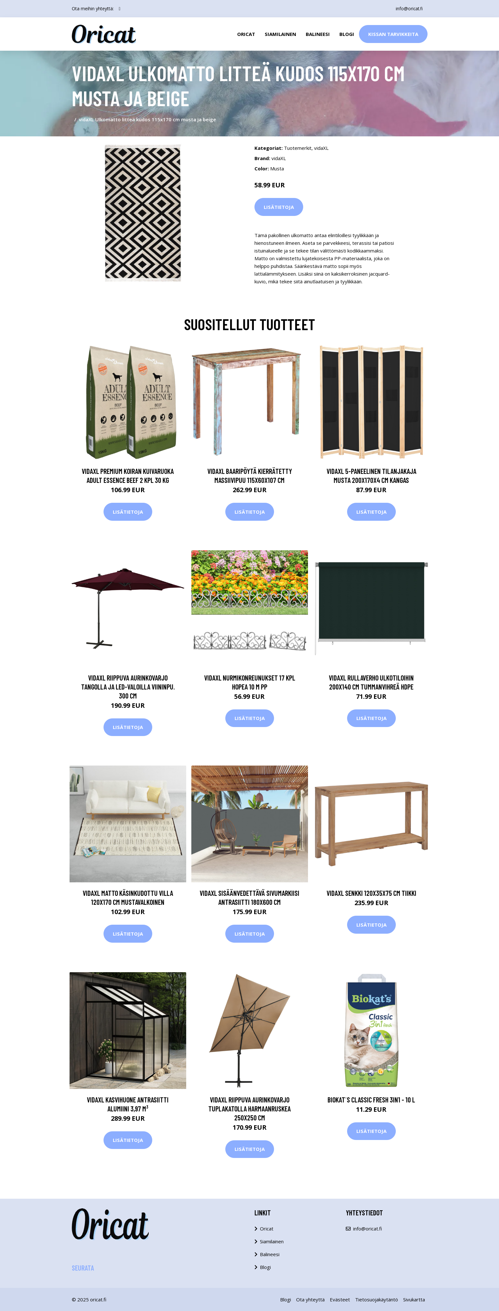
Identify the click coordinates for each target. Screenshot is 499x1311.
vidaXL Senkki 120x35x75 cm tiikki (371, 893)
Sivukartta (414, 1299)
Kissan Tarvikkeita (393, 34)
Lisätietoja (279, 207)
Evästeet (340, 1299)
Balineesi (318, 34)
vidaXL (321, 148)
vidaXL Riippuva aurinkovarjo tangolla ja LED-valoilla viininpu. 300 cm (128, 686)
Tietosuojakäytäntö (376, 1299)
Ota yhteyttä (310, 1299)
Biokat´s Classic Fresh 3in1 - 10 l (371, 1099)
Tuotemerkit (298, 148)
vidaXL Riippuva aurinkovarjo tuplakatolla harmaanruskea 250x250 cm (249, 1108)
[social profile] (119, 9)
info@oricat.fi (408, 8)
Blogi (346, 34)
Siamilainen (280, 34)
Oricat (246, 34)
